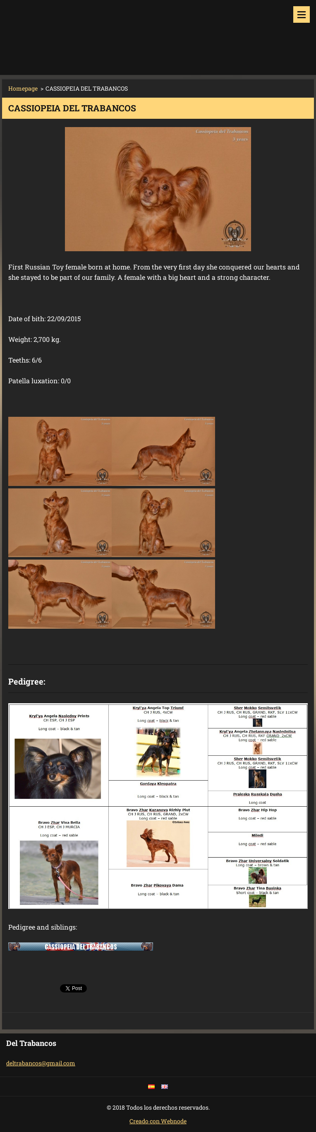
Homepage (23, 88)
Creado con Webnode (158, 1121)
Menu (301, 14)
